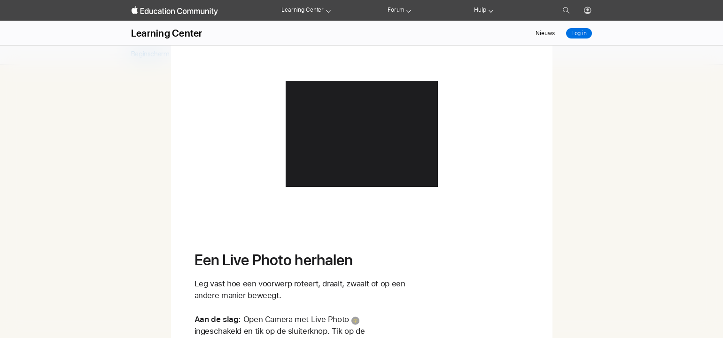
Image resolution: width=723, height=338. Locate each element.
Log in (579, 33)
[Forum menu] (408, 10)
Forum (396, 10)
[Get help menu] (491, 10)
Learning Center (302, 10)
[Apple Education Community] (175, 11)
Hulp (480, 10)
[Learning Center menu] (328, 10)
